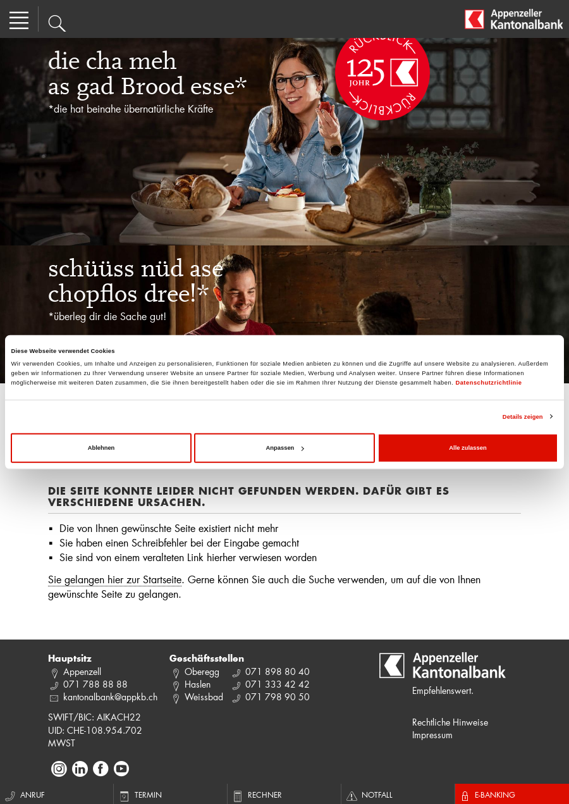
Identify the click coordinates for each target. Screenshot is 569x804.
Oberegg (202, 671)
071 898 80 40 (277, 671)
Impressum (432, 735)
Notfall (369, 794)
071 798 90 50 (277, 697)
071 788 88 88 (95, 684)
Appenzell (82, 671)
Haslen (198, 684)
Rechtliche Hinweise (450, 722)
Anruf (24, 794)
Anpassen (285, 448)
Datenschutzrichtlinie (488, 383)
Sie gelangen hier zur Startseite (114, 579)
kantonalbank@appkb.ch (110, 697)
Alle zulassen (467, 448)
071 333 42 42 (277, 684)
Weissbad (204, 697)
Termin (139, 794)
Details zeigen (523, 417)
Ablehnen (101, 448)
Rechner (256, 794)
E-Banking (486, 794)
